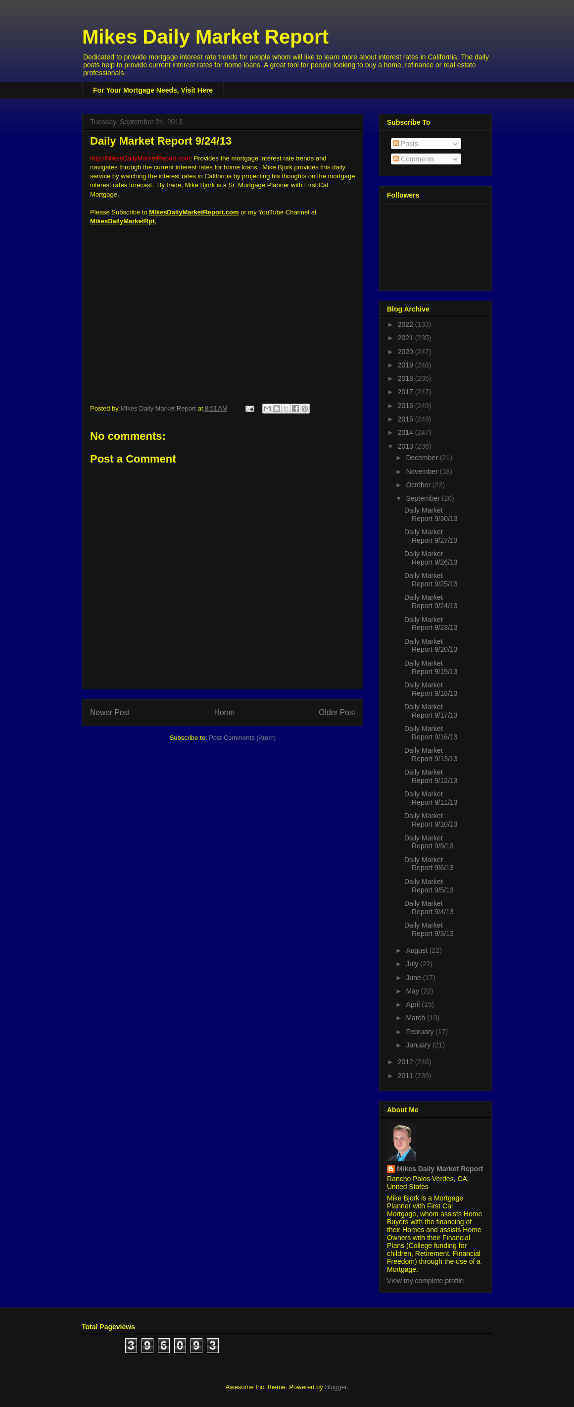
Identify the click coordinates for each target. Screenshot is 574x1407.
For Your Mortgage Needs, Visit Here (153, 90)
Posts (405, 144)
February (420, 1032)
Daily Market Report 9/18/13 (431, 689)
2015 (406, 419)
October (419, 485)
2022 (406, 324)
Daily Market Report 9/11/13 (431, 798)
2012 (406, 1062)
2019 (406, 365)
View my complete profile (425, 1281)
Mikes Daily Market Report (205, 37)
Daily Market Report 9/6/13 (429, 864)
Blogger (335, 1387)
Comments (413, 159)
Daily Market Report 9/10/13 (431, 820)
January (419, 1045)
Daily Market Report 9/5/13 (429, 886)
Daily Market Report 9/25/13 (431, 580)
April (414, 1004)
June (414, 978)
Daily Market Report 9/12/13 (431, 776)
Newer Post (110, 712)
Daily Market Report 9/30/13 (431, 514)
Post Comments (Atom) (242, 737)
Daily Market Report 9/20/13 (431, 645)
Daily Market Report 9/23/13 (431, 624)
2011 (406, 1076)
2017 (406, 392)
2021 (406, 338)
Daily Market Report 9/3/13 (429, 929)
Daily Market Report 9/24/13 (431, 601)
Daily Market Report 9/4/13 (429, 907)
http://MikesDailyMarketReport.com (140, 158)
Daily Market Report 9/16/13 (431, 733)
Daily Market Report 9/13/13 (431, 754)
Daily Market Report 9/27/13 (431, 536)
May (413, 991)
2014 (406, 432)
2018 (406, 378)
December (422, 458)
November (422, 471)
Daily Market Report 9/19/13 (431, 667)
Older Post (337, 712)
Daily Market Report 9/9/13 (429, 842)
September (423, 498)
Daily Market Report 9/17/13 (431, 711)
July (413, 964)
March (416, 1018)
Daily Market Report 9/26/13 (431, 558)
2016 (406, 406)
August (417, 950)
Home (224, 712)
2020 (406, 352)
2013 (406, 446)
